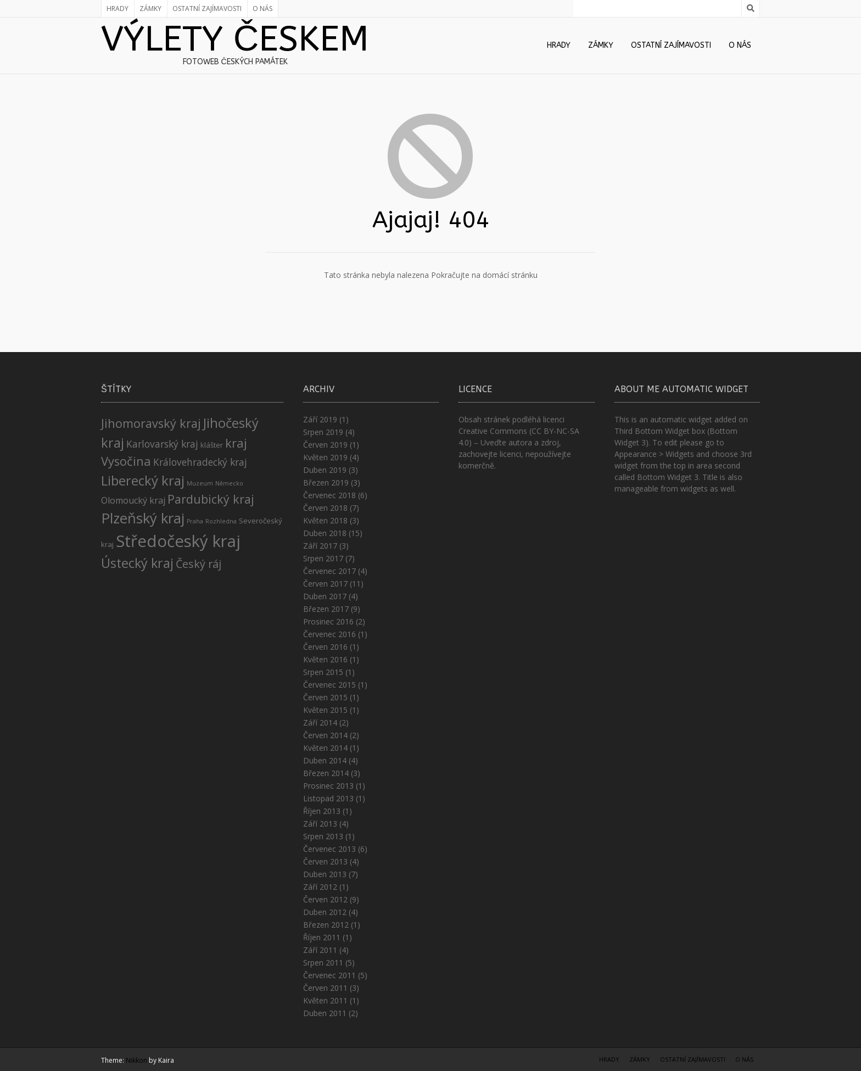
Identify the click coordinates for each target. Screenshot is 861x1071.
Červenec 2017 (329, 571)
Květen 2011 (325, 1000)
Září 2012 (320, 887)
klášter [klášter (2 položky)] (211, 445)
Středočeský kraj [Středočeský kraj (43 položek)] (178, 541)
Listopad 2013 (328, 798)
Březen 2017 (326, 609)
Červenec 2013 (329, 849)
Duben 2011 (324, 1013)
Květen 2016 (325, 659)
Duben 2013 (324, 874)
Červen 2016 (325, 647)
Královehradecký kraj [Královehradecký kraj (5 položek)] (200, 461)
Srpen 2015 (323, 672)
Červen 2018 (325, 508)
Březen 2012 (326, 924)
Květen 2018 (325, 520)
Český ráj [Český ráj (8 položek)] (198, 563)
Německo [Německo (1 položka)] (229, 483)
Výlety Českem (235, 39)
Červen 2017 (325, 583)
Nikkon (136, 1060)
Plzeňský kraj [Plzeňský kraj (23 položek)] (143, 518)
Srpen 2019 (323, 432)
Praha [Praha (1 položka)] (195, 521)
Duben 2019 (324, 470)
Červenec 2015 (329, 684)
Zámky (150, 8)
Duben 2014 (324, 760)
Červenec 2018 (329, 495)
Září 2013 (320, 823)
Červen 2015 (325, 697)
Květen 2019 (325, 457)
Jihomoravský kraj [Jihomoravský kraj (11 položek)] (151, 423)
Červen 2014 (325, 735)
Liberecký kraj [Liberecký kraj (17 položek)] (143, 480)
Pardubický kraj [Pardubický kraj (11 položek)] (210, 499)
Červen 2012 (325, 899)
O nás (262, 8)
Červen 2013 (325, 861)
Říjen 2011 (321, 937)
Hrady (117, 8)
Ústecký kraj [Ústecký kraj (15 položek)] (137, 563)
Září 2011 (320, 950)
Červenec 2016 (329, 634)
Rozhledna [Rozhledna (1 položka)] (221, 521)
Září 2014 (320, 722)
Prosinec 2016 (328, 621)
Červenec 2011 (329, 975)
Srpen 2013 (323, 836)
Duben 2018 (324, 533)
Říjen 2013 (321, 811)
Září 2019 (320, 419)
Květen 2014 (325, 748)
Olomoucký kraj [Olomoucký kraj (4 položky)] (133, 500)
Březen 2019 (326, 482)
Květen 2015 (325, 710)
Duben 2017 (324, 596)
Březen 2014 (326, 773)
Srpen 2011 (323, 962)
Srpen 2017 (323, 558)
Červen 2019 (325, 444)
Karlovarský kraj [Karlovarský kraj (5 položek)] (162, 443)
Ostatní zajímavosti (207, 8)
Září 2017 (320, 545)
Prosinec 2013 (328, 785)
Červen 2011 (325, 988)
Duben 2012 (324, 912)
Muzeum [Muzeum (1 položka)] (200, 483)
